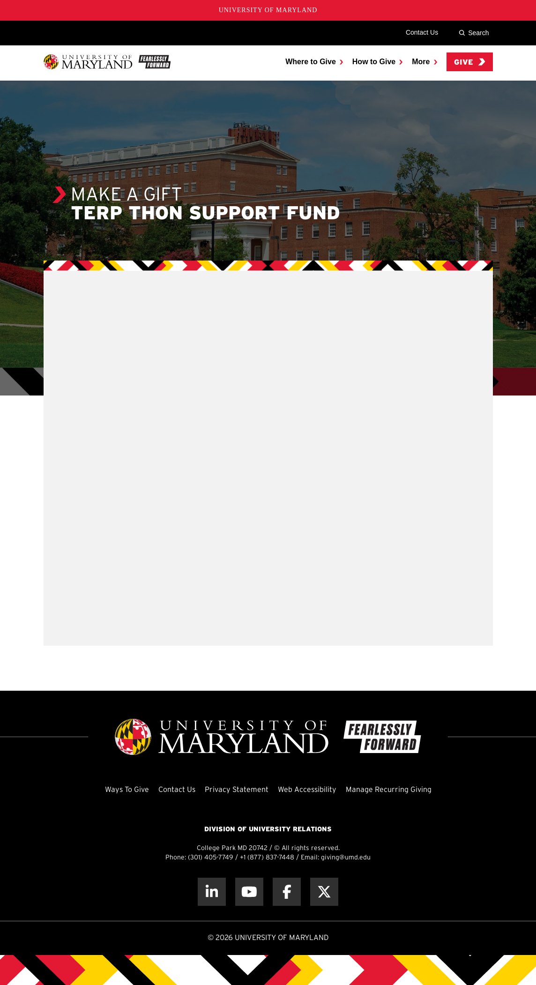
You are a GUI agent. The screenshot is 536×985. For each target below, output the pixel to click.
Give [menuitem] (469, 62)
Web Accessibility (307, 789)
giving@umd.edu (346, 858)
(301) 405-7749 (210, 858)
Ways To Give (127, 789)
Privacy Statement (236, 789)
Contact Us (422, 32)
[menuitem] (314, 62)
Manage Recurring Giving (389, 789)
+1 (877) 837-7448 (267, 858)
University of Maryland (268, 10)
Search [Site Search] (474, 33)
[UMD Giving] (107, 61)
